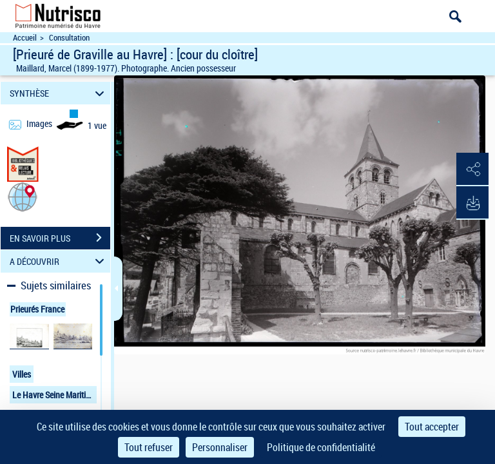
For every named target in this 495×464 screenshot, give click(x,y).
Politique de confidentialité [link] (321, 447)
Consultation (69, 37)
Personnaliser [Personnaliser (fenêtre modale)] (220, 447)
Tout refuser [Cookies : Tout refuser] (148, 447)
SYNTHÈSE (59, 93)
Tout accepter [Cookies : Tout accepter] (432, 427)
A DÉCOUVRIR (59, 261)
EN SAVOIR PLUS (60, 238)
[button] (22, 196)
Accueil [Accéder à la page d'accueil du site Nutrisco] (25, 37)
